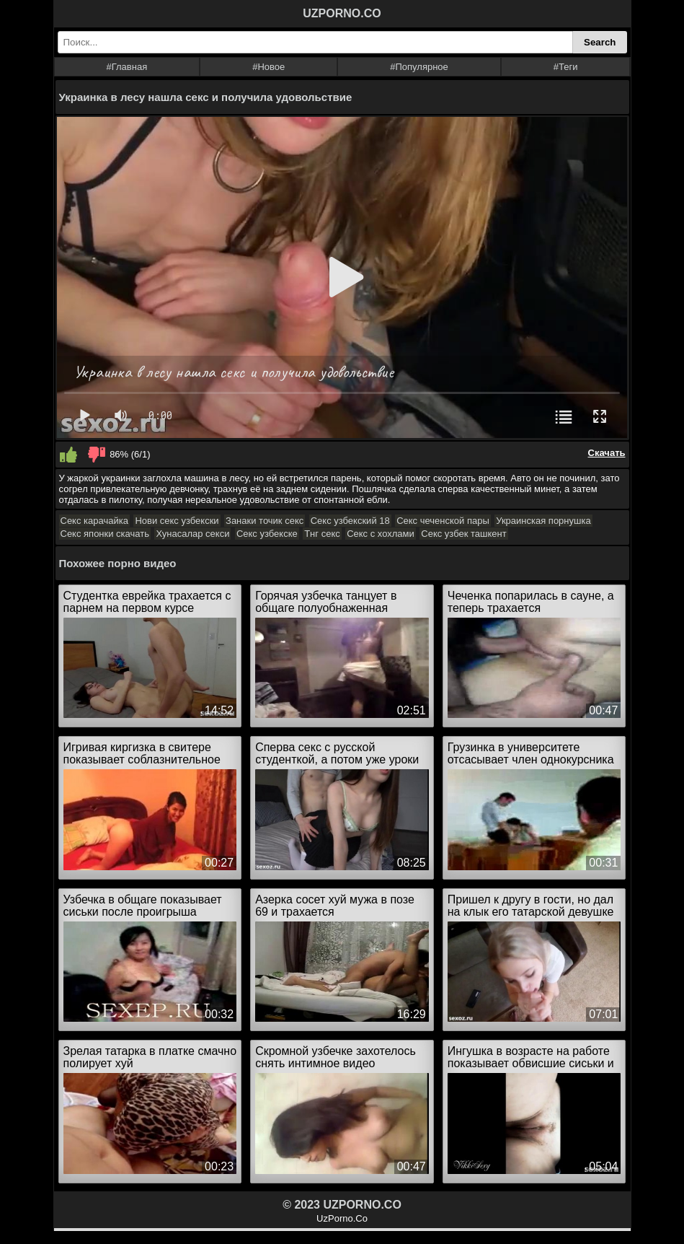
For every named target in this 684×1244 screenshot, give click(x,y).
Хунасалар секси (192, 533)
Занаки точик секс (264, 520)
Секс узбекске (267, 533)
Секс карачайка (94, 520)
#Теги (566, 66)
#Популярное (419, 66)
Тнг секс (322, 533)
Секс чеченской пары (442, 520)
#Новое (268, 66)
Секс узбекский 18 (350, 520)
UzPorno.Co (342, 1218)
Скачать (607, 452)
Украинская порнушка (543, 520)
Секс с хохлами (380, 533)
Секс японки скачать (105, 533)
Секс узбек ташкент (463, 533)
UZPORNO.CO (342, 13)
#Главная (126, 66)
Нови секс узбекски (176, 520)
